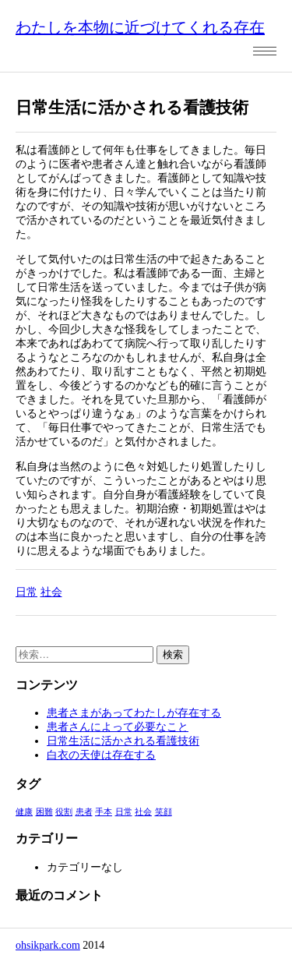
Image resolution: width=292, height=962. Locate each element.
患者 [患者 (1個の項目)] (84, 812)
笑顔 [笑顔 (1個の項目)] (163, 812)
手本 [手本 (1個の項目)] (103, 812)
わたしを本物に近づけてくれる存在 (140, 27)
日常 (26, 592)
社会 (51, 592)
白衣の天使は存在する (101, 755)
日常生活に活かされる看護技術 (123, 741)
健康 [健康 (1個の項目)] (24, 812)
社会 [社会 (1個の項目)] (143, 812)
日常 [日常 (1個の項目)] (123, 812)
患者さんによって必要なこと (117, 727)
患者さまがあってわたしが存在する (134, 713)
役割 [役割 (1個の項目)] (63, 812)
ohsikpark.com (48, 945)
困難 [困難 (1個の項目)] (44, 812)
